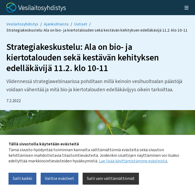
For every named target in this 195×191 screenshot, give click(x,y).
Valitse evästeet (59, 178)
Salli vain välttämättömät (111, 178)
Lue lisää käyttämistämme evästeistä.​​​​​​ (133, 161)
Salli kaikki (22, 178)
